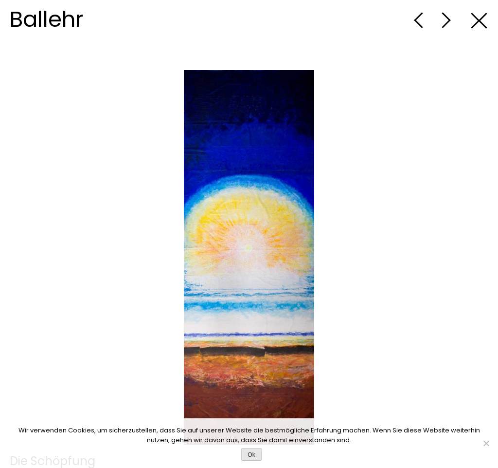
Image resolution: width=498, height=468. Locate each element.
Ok (251, 454)
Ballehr (46, 19)
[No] (486, 443)
